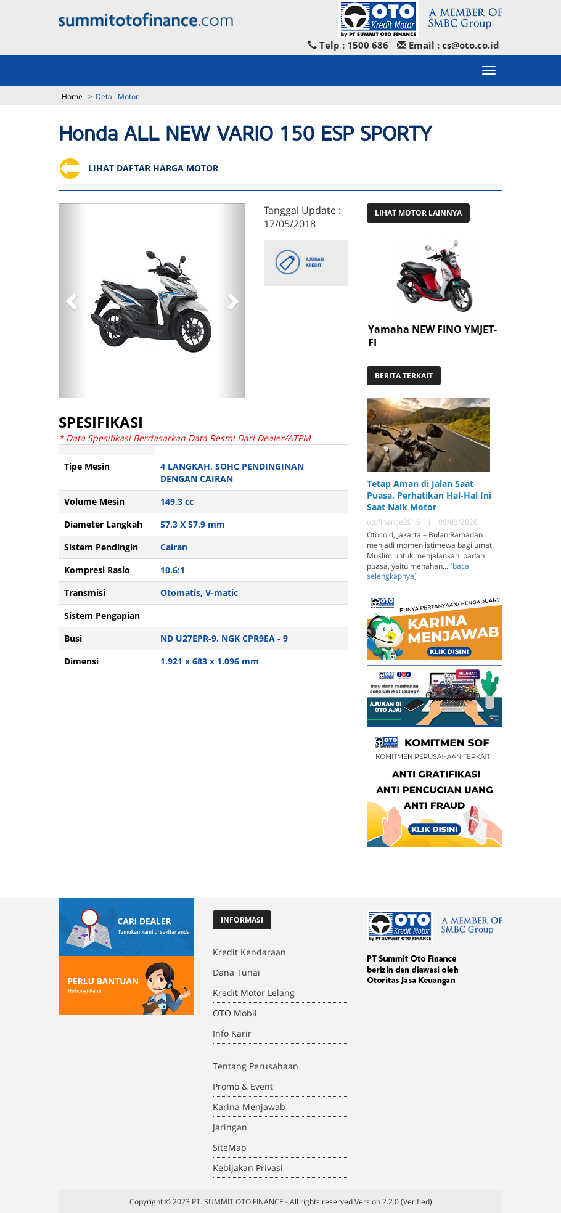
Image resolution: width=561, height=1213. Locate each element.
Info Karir (232, 1033)
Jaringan (230, 1127)
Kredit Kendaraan (249, 952)
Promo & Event (243, 1086)
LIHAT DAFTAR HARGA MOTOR (138, 168)
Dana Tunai (236, 972)
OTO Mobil (235, 1013)
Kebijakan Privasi (248, 1168)
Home (72, 96)
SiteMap (230, 1147)
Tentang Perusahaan (255, 1066)
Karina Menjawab (249, 1107)
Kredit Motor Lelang (254, 993)
